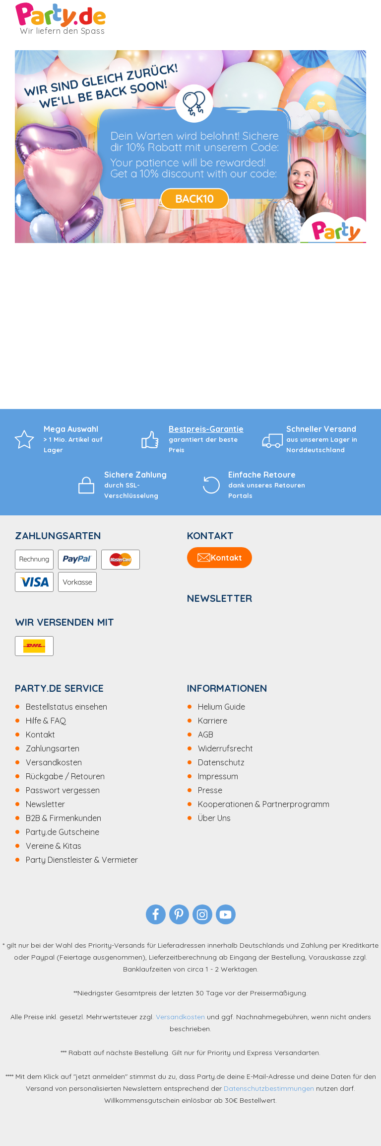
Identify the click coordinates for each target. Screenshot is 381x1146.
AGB (205, 734)
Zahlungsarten (52, 748)
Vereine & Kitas (53, 846)
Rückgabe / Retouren (65, 776)
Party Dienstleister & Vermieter (82, 860)
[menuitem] (101, 707)
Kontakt (40, 734)
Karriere (212, 721)
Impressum (218, 776)
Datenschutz (221, 762)
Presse (210, 790)
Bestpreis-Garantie (206, 429)
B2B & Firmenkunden (63, 818)
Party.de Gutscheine (62, 832)
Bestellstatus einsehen (66, 707)
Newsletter (45, 804)
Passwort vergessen (63, 790)
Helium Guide (221, 707)
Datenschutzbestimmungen (269, 1088)
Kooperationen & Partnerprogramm (263, 804)
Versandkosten (54, 762)
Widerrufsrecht (225, 748)
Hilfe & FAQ (46, 721)
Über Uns (214, 818)
